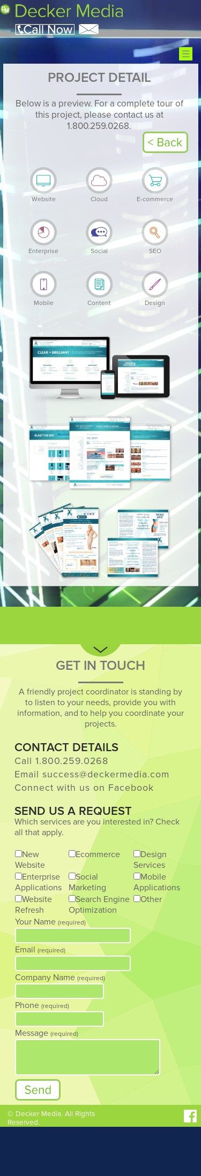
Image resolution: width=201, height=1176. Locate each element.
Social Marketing (87, 882)
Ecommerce (98, 854)
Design (155, 299)
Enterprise (43, 247)
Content (99, 299)
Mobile (43, 299)
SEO (155, 247)
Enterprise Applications (38, 882)
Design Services (150, 859)
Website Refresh (33, 904)
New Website (30, 859)
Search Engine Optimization (99, 904)
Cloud (99, 195)
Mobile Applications (156, 882)
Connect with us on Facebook (84, 787)
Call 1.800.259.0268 (61, 761)
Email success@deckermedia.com (91, 774)
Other (151, 899)
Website (43, 195)
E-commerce (155, 195)
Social (99, 247)
